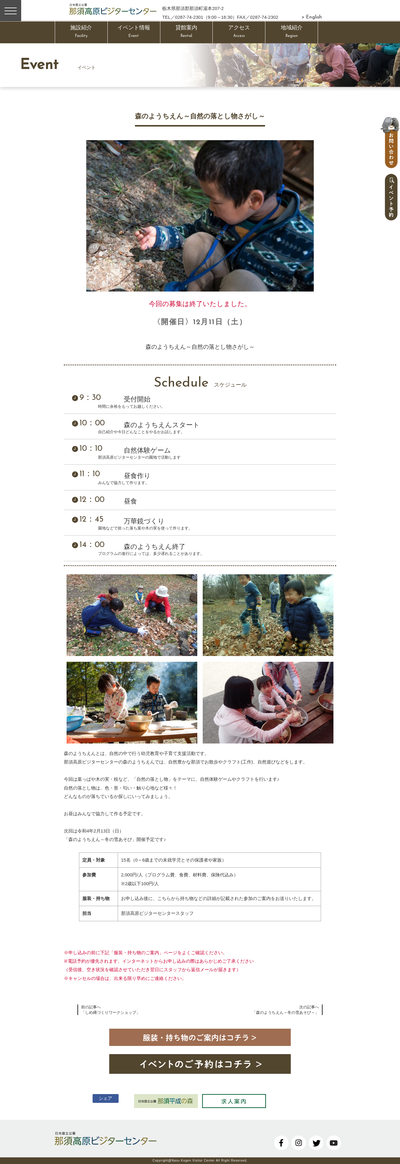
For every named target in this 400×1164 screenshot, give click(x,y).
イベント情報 (134, 33)
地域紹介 (291, 33)
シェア (104, 1098)
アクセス (239, 33)
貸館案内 (186, 33)
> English (311, 17)
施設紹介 (81, 33)
